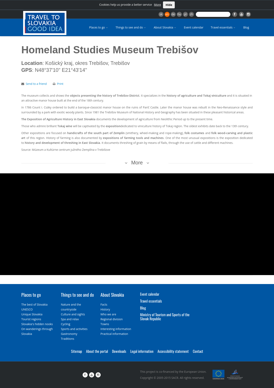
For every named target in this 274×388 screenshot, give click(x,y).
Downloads (119, 351)
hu (179, 14)
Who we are (108, 314)
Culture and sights (73, 314)
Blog (246, 27)
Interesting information (115, 329)
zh (191, 14)
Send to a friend (36, 84)
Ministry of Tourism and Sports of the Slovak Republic (165, 316)
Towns (104, 324)
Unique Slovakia (31, 314)
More (157, 5)
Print (60, 84)
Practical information (114, 334)
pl (185, 14)
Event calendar (193, 27)
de (173, 14)
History (105, 309)
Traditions (67, 339)
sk (161, 14)
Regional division (111, 319)
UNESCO (27, 309)
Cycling (65, 324)
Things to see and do (131, 27)
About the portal (97, 351)
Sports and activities (74, 329)
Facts (103, 304)
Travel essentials (223, 27)
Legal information (141, 351)
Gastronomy (69, 334)
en (167, 14)
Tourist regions (31, 319)
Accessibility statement (173, 351)
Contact (198, 351)
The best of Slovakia (34, 304)
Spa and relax (70, 319)
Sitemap (76, 351)
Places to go (98, 27)
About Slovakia (165, 27)
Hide (169, 5)
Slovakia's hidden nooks (37, 324)
